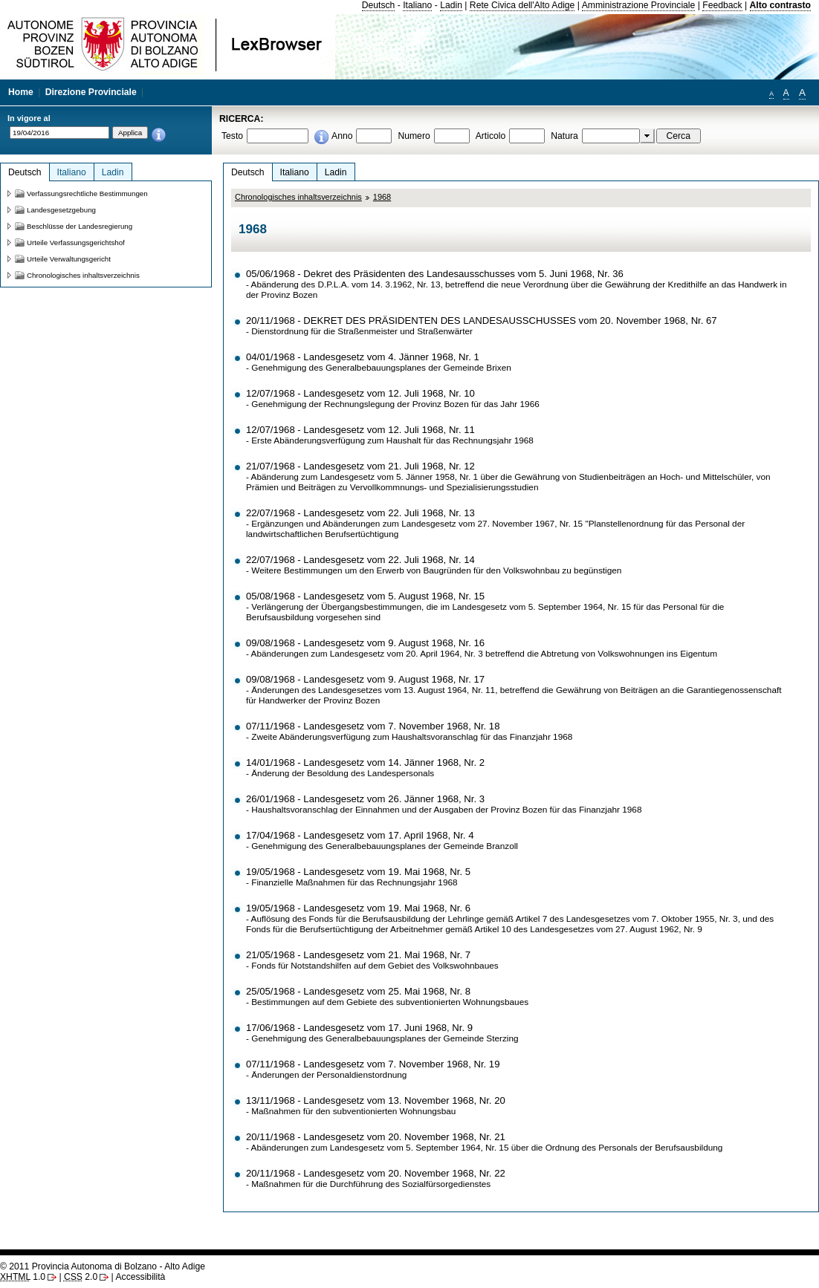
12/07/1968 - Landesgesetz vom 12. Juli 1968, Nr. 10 (360, 393)
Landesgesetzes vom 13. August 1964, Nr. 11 (406, 690)
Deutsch (378, 5)
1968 (382, 196)
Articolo (491, 136)
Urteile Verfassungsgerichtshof (76, 242)
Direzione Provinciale (91, 92)
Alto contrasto (780, 5)
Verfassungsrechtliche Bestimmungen (87, 193)
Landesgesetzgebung (61, 210)
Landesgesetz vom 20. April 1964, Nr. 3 (406, 653)
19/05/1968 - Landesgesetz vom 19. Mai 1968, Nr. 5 (358, 871)
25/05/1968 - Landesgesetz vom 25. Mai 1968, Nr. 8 (358, 991)
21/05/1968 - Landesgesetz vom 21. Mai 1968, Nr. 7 (358, 954)
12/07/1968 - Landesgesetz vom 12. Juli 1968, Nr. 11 (360, 429)
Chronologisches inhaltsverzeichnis (298, 196)
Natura (564, 136)
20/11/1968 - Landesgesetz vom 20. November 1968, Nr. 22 (375, 1173)
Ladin (451, 5)
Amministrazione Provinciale (639, 5)
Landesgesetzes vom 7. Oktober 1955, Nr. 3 (652, 919)
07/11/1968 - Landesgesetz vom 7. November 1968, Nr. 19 (372, 1064)
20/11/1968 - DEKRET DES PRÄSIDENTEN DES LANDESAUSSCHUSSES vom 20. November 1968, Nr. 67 (481, 320)
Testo (232, 136)
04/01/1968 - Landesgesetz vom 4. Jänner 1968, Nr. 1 (362, 356)
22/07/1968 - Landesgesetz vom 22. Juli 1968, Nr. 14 (360, 559)
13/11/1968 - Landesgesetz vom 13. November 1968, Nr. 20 (375, 1100)
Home (20, 92)
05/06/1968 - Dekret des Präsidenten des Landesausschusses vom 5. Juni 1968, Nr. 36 (435, 273)
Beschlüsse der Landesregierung (79, 226)
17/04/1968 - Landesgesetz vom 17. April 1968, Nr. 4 (359, 835)
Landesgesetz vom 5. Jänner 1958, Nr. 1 (399, 477)
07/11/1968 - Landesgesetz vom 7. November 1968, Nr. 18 (372, 726)
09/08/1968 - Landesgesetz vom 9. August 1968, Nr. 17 (365, 679)
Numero (414, 136)
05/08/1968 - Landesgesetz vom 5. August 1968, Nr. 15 (365, 596)
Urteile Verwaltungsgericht (69, 259)
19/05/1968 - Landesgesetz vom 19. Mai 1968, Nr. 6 (358, 908)
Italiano (417, 5)
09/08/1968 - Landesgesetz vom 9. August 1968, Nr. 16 (365, 642)
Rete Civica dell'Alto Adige (522, 5)
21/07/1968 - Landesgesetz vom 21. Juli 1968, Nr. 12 (360, 466)
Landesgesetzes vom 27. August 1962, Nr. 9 (616, 929)
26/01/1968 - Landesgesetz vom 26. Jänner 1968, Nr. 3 (365, 798)
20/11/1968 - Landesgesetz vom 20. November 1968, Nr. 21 (375, 1136)
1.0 (22, 1277)
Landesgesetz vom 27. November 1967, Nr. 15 (492, 523)
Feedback (722, 5)
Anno (341, 136)
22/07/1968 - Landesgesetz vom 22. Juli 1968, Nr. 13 (360, 512)
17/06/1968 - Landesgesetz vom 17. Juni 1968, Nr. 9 (359, 1027)
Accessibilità (140, 1277)
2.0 (80, 1277)
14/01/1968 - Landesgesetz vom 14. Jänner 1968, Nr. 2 (365, 762)
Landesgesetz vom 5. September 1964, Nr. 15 (541, 607)
